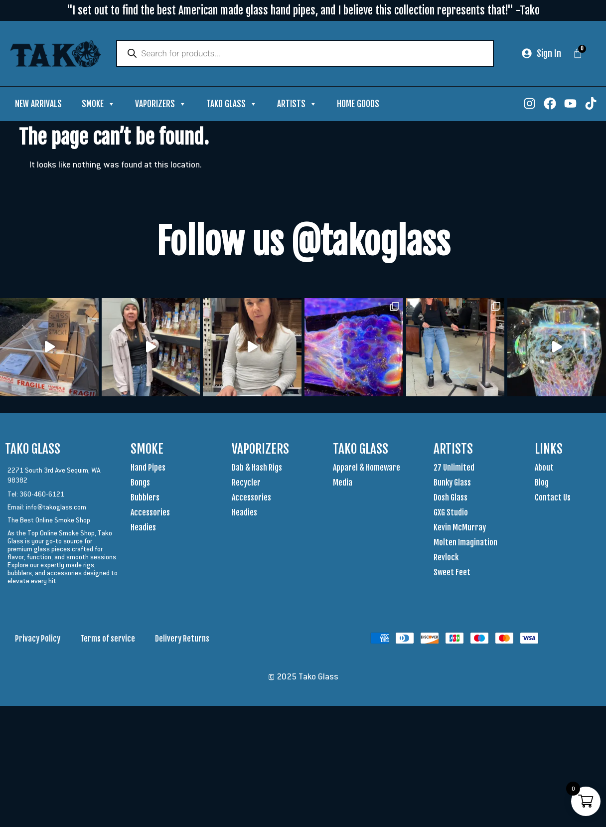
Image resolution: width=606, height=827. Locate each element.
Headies (143, 528)
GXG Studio (451, 513)
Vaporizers (160, 105)
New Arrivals (38, 104)
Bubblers (145, 498)
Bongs (140, 483)
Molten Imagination (465, 543)
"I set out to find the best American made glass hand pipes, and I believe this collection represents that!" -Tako (303, 10)
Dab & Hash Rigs (257, 468)
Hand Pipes (148, 468)
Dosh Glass (450, 498)
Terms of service (107, 639)
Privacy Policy (37, 639)
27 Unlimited (454, 468)
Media (342, 483)
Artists (297, 105)
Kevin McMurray (460, 528)
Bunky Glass (452, 483)
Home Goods (358, 104)
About (544, 468)
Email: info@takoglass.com (46, 507)
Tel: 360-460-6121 (35, 494)
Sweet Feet (452, 573)
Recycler (246, 483)
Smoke (98, 105)
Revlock (446, 558)
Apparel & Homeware (366, 468)
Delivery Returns (182, 639)
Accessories (150, 513)
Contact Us (553, 498)
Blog (542, 483)
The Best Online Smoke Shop (48, 520)
